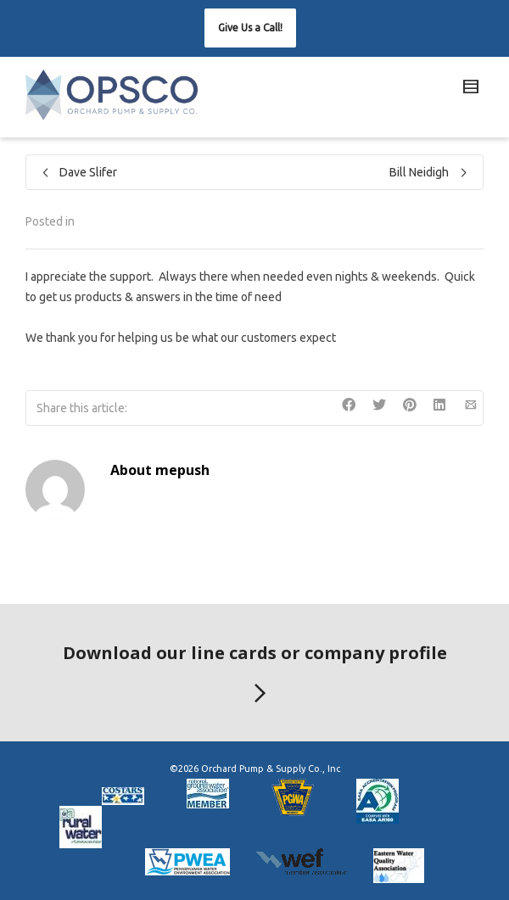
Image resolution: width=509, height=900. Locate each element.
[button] (250, 28)
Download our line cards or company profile (255, 676)
